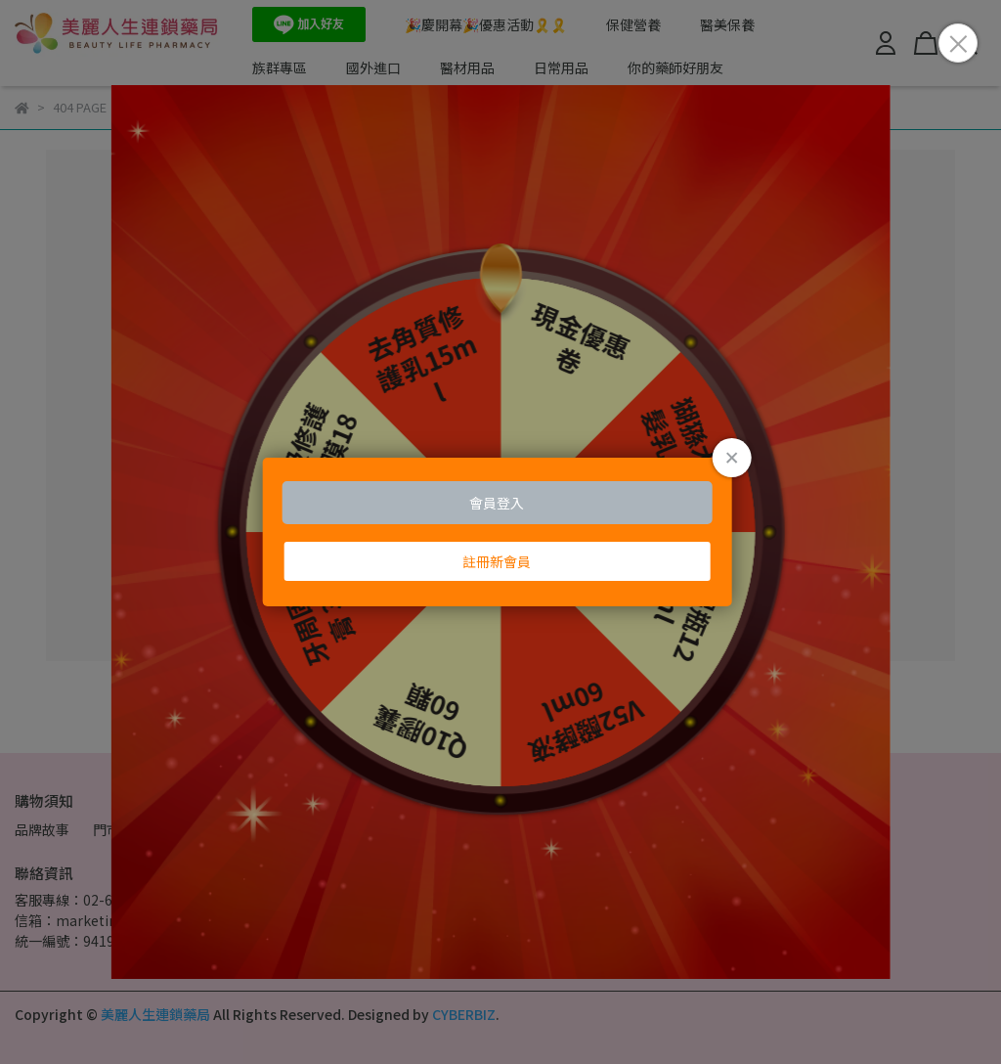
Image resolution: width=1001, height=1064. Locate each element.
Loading (501, 532)
